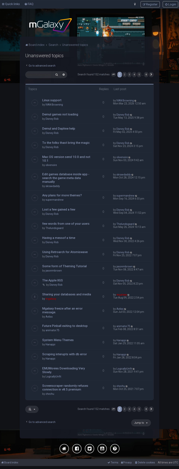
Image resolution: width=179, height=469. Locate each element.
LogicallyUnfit (53, 376)
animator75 (52, 330)
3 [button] (129, 74)
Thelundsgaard (54, 227)
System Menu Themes (58, 340)
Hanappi (50, 344)
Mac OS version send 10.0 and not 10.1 (66, 158)
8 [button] (146, 74)
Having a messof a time (58, 237)
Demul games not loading (60, 114)
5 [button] (139, 74)
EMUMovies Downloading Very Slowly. (63, 370)
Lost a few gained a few (58, 209)
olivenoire (51, 164)
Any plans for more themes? (62, 195)
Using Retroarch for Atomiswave (65, 252)
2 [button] (124, 74)
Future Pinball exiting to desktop (65, 325)
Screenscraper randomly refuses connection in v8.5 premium (65, 387)
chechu (50, 393)
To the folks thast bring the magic (66, 142)
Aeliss (49, 316)
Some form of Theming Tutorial (64, 266)
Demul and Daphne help (58, 128)
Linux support (51, 100)
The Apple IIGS (52, 280)
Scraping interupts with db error (64, 354)
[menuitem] (28, 4)
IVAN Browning (54, 104)
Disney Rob (52, 118)
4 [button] (134, 74)
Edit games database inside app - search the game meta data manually (65, 177)
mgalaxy (51, 298)
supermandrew (55, 199)
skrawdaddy (53, 185)
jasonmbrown (54, 270)
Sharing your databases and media (66, 294)
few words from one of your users (66, 223)
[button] (113, 74)
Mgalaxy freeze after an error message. (62, 310)
